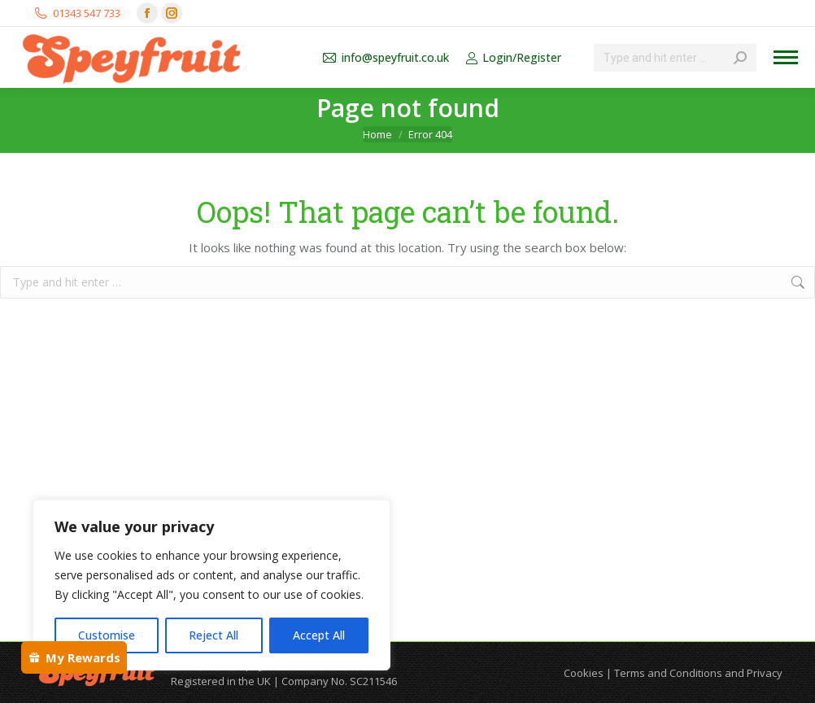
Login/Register (513, 57)
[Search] (675, 58)
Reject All (213, 635)
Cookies (584, 673)
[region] (211, 585)
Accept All (319, 635)
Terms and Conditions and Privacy (698, 673)
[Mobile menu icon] (786, 57)
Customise (106, 635)
